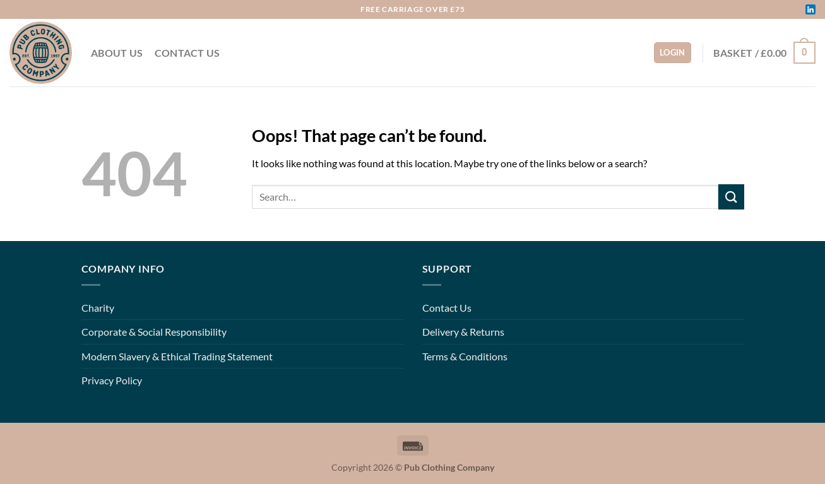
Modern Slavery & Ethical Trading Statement (177, 356)
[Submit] (731, 196)
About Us (117, 53)
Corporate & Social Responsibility (154, 332)
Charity (97, 308)
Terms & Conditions (464, 356)
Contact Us (187, 53)
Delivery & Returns (463, 332)
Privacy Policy (111, 380)
